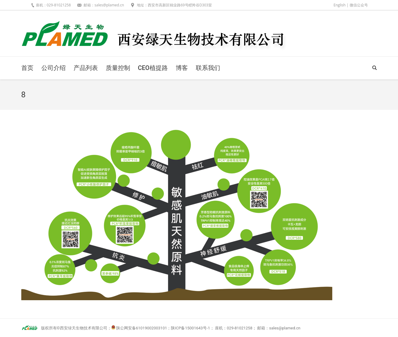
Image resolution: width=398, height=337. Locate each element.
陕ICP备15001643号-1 (190, 328)
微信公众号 (359, 5)
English (340, 5)
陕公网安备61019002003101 (141, 328)
